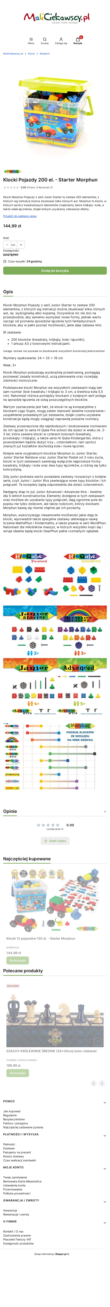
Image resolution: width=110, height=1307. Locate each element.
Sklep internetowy (50, 1254)
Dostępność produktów (18, 1243)
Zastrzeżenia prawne (17, 1235)
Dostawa (9, 1148)
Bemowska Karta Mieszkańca (22, 1181)
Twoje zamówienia (15, 1177)
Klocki (31, 53)
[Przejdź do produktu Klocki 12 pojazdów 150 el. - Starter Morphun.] (55, 901)
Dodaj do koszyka (55, 271)
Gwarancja (10, 1210)
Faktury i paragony (15, 1123)
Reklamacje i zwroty (16, 1214)
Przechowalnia (12, 1189)
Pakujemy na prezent (17, 1152)
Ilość (6, 238)
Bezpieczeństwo (14, 1119)
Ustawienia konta (14, 1185)
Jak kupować (12, 1111)
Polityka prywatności (16, 1193)
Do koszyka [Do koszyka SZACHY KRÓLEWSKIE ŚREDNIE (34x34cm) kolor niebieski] (18, 1073)
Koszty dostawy (13, 1156)
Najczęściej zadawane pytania (23, 1127)
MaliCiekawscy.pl (13, 53)
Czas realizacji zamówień (19, 1160)
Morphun (45, 53)
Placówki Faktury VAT (17, 1239)
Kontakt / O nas (13, 1231)
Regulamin (10, 1115)
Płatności (9, 1144)
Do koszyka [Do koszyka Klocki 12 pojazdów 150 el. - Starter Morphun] (18, 960)
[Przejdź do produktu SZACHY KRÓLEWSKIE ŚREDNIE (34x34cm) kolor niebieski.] (55, 1014)
